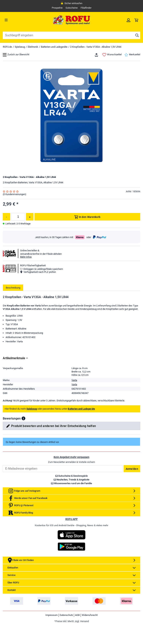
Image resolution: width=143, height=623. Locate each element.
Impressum (51, 615)
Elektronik (33, 46)
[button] (23, 418)
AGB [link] (77, 615)
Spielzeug (20, 46)
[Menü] (20, 20)
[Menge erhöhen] (30, 216)
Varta (74, 380)
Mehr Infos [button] (26, 257)
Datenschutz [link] (66, 615)
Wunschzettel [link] (112, 55)
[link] (128, 20)
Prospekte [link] (57, 7)
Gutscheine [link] (72, 7)
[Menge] (18, 216)
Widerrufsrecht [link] (90, 615)
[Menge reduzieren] (6, 216)
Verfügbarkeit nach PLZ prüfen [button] (38, 272)
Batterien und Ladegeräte (54, 46)
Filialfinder (86, 7)
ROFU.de (7, 46)
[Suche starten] (137, 35)
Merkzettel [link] (132, 55)
